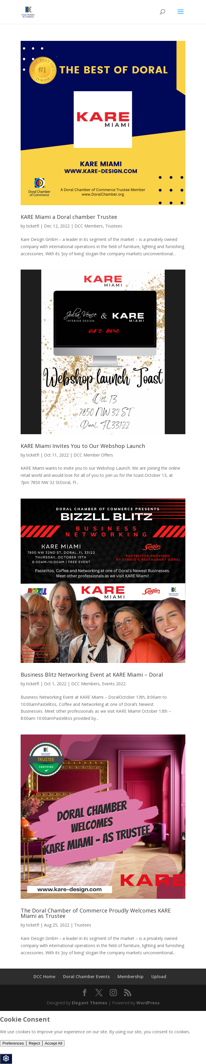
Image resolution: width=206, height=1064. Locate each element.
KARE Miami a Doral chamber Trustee (69, 216)
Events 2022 (114, 683)
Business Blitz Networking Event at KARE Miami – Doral (92, 674)
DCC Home (44, 976)
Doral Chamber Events (86, 976)
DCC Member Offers (93, 455)
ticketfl (32, 226)
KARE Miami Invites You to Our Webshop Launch (83, 445)
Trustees (113, 226)
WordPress (148, 1003)
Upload (158, 976)
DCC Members (88, 226)
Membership (131, 976)
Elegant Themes (89, 1003)
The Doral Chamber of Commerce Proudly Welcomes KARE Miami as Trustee (96, 913)
